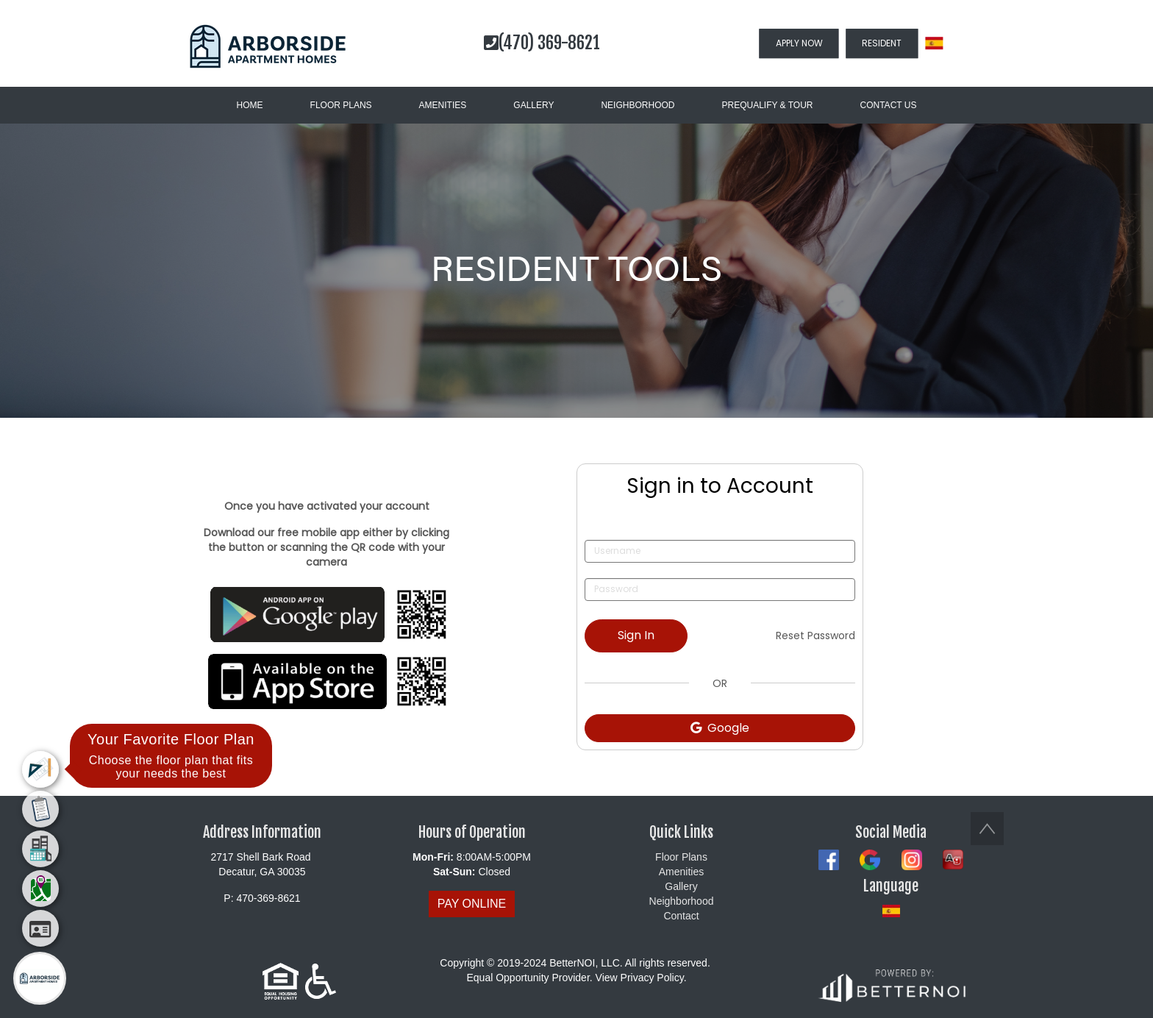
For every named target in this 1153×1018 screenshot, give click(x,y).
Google (719, 727)
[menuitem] (40, 769)
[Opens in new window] (326, 614)
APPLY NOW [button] (799, 43)
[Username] (720, 551)
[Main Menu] (39, 978)
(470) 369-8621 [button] (542, 43)
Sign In (636, 635)
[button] (268, 45)
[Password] (720, 589)
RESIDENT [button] (882, 43)
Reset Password (815, 635)
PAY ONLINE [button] (472, 903)
